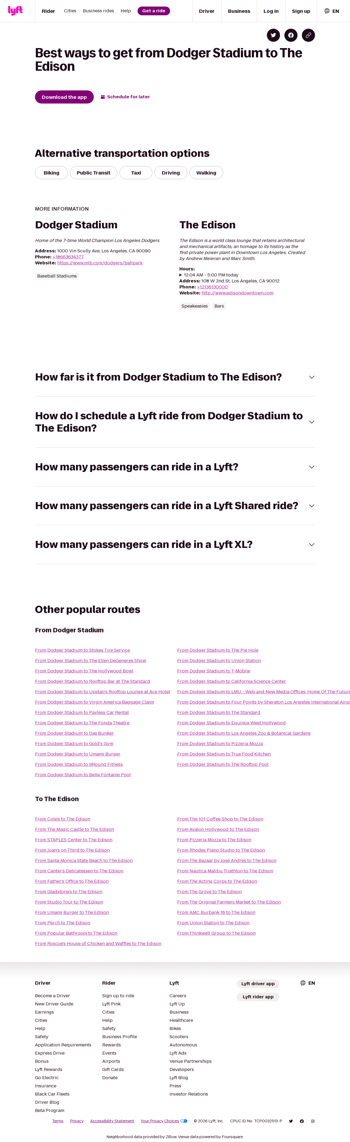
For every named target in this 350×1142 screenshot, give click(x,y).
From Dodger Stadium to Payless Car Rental (82, 712)
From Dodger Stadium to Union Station (219, 660)
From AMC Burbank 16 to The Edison (216, 912)
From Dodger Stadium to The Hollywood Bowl (84, 671)
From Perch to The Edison (62, 923)
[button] (175, 377)
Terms (57, 1121)
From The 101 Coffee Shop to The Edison (220, 819)
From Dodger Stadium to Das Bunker (74, 733)
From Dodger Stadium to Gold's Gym (74, 743)
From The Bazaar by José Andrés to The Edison (226, 860)
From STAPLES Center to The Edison (73, 840)
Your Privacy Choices (164, 1121)
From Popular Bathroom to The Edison (76, 933)
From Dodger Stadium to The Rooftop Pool (223, 764)
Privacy (77, 1121)
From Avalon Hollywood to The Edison (218, 829)
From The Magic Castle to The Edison (74, 829)
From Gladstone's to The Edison (68, 892)
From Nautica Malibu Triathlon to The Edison (225, 871)
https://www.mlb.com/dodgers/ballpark (99, 263)
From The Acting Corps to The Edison (217, 881)
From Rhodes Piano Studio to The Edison (221, 850)
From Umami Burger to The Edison (72, 912)
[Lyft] (15, 11)
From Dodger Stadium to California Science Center (231, 681)
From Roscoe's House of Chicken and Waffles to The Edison (98, 943)
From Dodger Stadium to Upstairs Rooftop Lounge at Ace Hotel (102, 692)
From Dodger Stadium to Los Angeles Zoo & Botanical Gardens (244, 733)
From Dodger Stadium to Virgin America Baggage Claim (94, 702)
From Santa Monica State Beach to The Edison (84, 860)
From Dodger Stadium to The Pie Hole (217, 650)
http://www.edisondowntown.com (237, 293)
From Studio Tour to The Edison (69, 902)
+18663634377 (68, 257)
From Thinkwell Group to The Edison (216, 933)
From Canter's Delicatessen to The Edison (79, 871)
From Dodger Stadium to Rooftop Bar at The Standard (92, 681)
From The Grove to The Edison (209, 892)
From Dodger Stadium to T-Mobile (213, 671)
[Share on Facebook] (291, 35)
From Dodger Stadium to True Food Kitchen (224, 754)
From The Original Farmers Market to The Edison (229, 902)
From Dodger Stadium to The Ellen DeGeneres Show (90, 660)
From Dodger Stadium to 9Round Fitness (79, 764)
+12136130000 (212, 287)
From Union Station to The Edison (213, 923)
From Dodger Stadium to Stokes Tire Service (82, 650)
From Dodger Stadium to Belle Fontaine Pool (83, 775)
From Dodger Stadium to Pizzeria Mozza (220, 743)
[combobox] (331, 11)
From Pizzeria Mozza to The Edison (214, 840)
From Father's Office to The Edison (72, 881)
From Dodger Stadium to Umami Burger (77, 754)
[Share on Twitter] (273, 35)
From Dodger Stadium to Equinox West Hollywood (231, 723)
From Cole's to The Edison (62, 819)
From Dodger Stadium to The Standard (218, 712)
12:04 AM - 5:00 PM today (211, 275)
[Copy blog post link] (308, 35)
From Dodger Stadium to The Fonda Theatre (82, 723)
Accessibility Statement (112, 1121)
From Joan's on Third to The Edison (72, 850)
